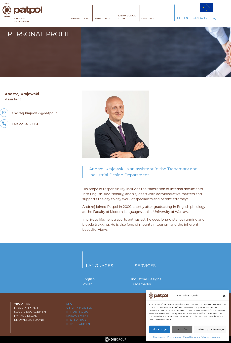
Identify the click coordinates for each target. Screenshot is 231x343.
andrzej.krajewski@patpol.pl (29, 113)
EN (186, 18)
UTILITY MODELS (79, 307)
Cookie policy (159, 337)
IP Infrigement (79, 323)
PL (179, 18)
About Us (78, 18)
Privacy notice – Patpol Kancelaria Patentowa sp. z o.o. (193, 337)
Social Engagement (31, 311)
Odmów (182, 329)
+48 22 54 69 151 (19, 124)
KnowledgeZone (127, 17)
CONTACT (148, 18)
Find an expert (27, 307)
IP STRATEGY (76, 319)
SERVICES (101, 18)
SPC (69, 303)
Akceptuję (159, 329)
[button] (224, 295)
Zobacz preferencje (210, 329)
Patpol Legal (25, 315)
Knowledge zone (29, 319)
